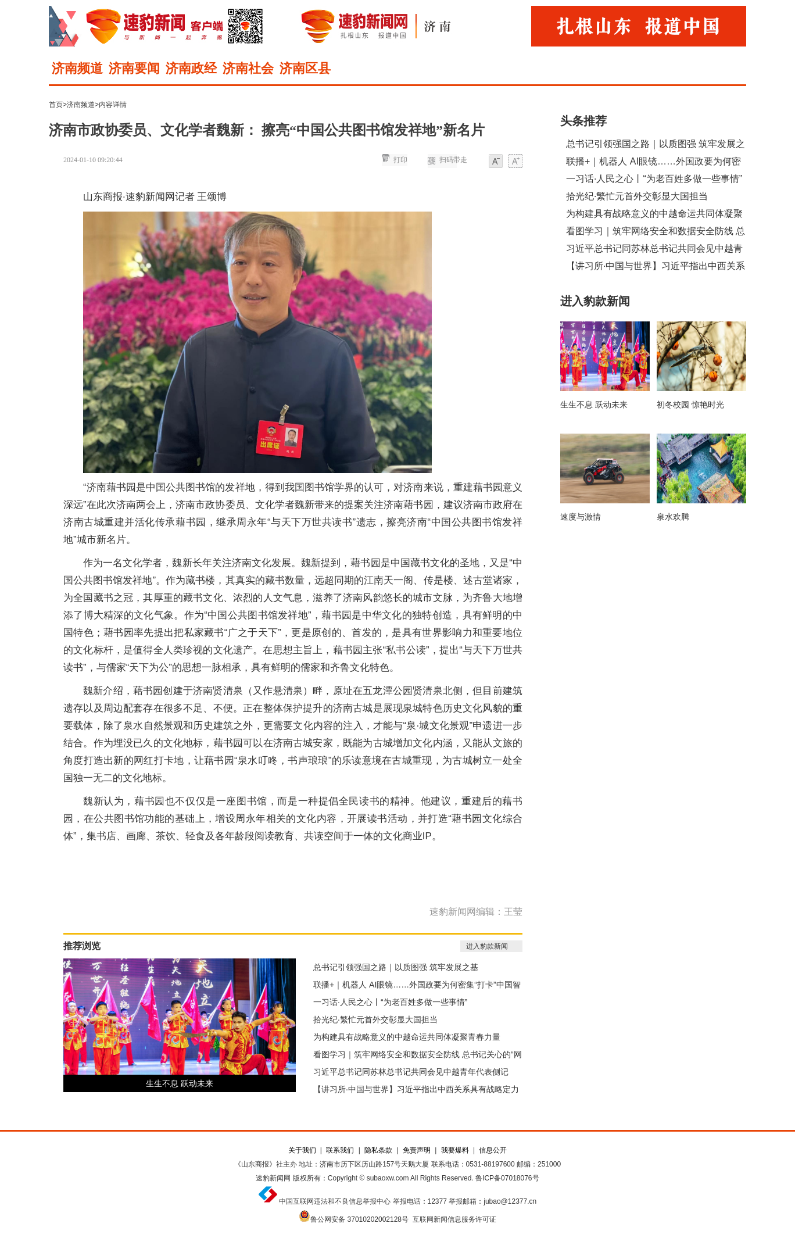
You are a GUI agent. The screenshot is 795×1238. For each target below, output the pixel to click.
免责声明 (417, 1150)
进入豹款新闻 (487, 946)
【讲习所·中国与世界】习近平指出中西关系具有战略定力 (416, 1089)
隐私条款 (378, 1150)
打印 (400, 160)
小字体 (496, 162)
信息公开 (493, 1150)
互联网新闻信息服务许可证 (454, 1219)
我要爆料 (455, 1150)
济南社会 (248, 68)
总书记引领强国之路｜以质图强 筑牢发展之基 (395, 967)
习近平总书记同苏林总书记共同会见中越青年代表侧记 (410, 1071)
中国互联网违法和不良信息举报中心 (335, 1201)
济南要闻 (134, 68)
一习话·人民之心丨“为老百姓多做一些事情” (390, 1002)
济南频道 (77, 68)
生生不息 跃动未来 (179, 1083)
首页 (56, 105)
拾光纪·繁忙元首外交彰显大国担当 (375, 1019)
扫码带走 (453, 160)
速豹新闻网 (273, 1178)
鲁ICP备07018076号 (507, 1178)
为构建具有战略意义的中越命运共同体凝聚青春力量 (406, 1037)
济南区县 (305, 68)
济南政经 (191, 68)
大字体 (515, 162)
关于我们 (302, 1150)
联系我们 (340, 1150)
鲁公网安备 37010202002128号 (359, 1219)
